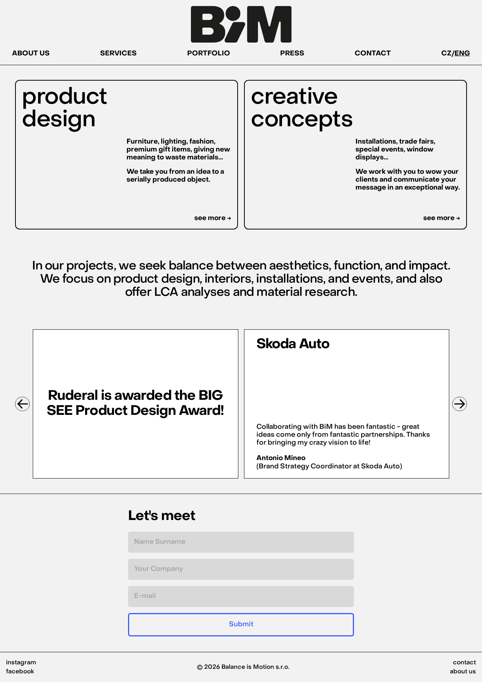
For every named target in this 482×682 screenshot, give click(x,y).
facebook (20, 672)
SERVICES (118, 55)
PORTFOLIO (208, 55)
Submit (241, 624)
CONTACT (373, 55)
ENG (462, 55)
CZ (446, 55)
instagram (21, 663)
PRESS (292, 55)
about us (463, 672)
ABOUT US (31, 55)
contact (464, 663)
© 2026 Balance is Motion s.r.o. (243, 667)
